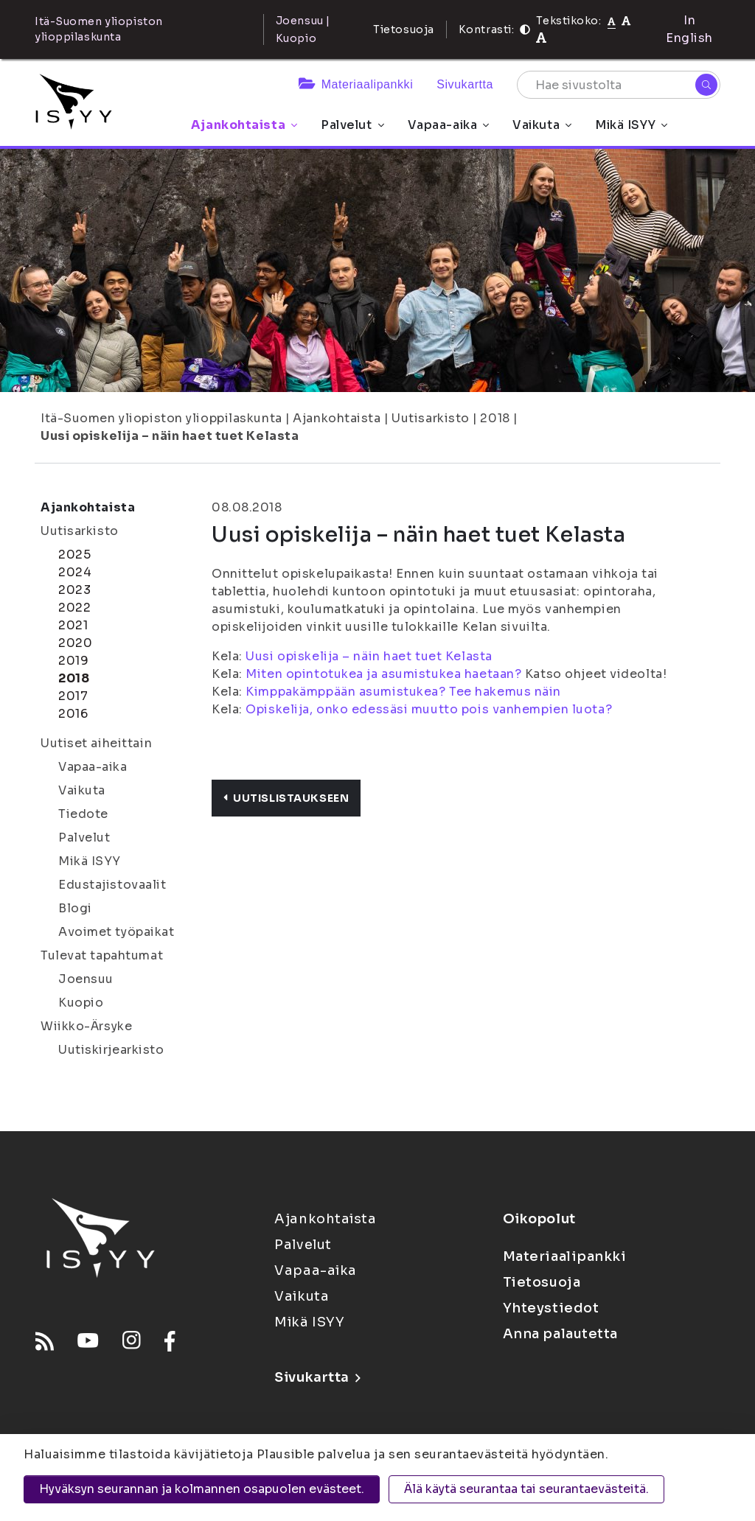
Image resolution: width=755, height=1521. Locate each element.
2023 (74, 590)
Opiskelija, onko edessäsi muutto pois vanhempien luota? (429, 709)
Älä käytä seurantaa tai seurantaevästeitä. (526, 1489)
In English (689, 29)
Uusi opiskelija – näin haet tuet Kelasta (170, 436)
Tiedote (83, 814)
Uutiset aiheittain (96, 743)
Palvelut (352, 125)
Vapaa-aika (449, 125)
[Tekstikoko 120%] (541, 38)
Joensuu (86, 979)
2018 (494, 418)
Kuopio (80, 1002)
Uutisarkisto (431, 418)
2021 (73, 625)
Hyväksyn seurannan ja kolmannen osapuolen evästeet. (201, 1489)
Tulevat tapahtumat (102, 955)
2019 (73, 660)
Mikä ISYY (631, 125)
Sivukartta (464, 84)
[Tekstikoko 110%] (626, 20)
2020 (75, 643)
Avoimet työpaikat (116, 932)
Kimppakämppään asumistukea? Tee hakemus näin (403, 691)
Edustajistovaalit (112, 884)
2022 (74, 607)
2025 (74, 554)
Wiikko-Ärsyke (86, 1026)
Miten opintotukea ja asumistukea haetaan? (383, 674)
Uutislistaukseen (286, 798)
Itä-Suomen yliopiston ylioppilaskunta (161, 418)
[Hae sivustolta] (618, 85)
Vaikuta (541, 125)
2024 (74, 572)
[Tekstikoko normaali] (612, 21)
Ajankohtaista (244, 125)
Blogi (75, 908)
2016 (73, 713)
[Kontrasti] (525, 29)
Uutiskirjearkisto (111, 1049)
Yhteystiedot (551, 1308)
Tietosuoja (403, 29)
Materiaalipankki (356, 84)
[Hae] (706, 85)
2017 (73, 696)
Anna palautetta (560, 1334)
